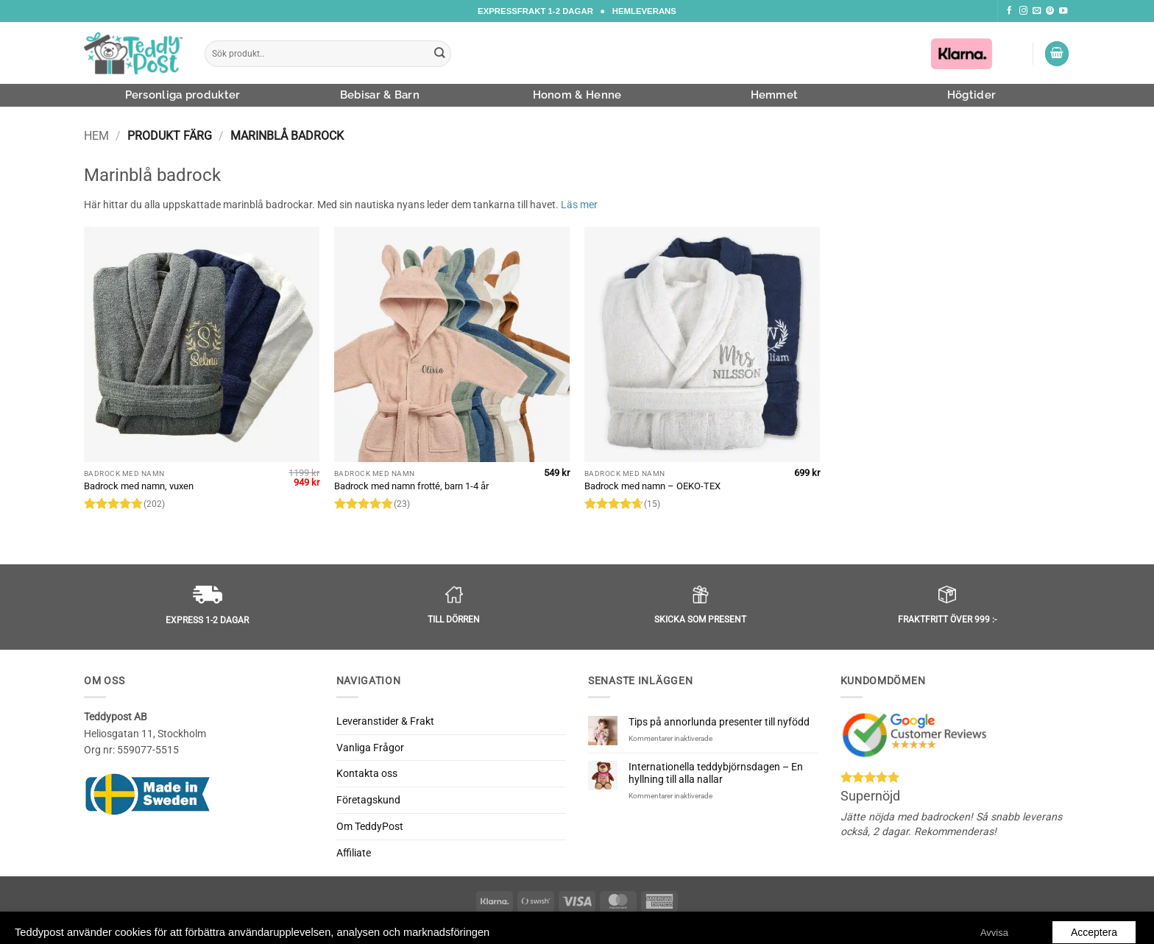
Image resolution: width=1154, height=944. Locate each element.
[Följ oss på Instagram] (1023, 11)
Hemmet (775, 95)
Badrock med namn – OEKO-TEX (652, 485)
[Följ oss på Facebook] (1009, 11)
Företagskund (368, 800)
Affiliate (353, 853)
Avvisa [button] (994, 920)
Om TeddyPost (369, 826)
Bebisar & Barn (380, 95)
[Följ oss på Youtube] (1063, 11)
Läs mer (579, 204)
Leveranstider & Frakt (385, 721)
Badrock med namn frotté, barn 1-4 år (411, 485)
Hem (96, 136)
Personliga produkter (183, 95)
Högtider (971, 95)
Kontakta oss (366, 773)
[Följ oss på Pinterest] (1050, 11)
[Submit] (440, 53)
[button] (1057, 53)
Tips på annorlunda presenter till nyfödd (719, 722)
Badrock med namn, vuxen (139, 485)
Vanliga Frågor (370, 747)
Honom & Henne (577, 95)
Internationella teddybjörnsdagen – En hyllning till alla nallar (716, 773)
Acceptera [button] (1094, 920)
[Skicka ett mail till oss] (1037, 11)
